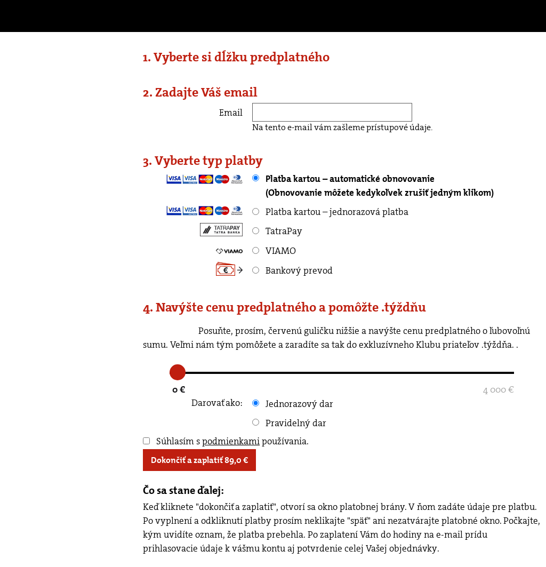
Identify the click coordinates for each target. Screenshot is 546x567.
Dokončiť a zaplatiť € (199, 460)
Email (231, 112)
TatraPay (277, 231)
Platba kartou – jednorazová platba (330, 212)
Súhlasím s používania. (226, 441)
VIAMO (274, 251)
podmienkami (231, 441)
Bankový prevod (292, 270)
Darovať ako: (217, 403)
